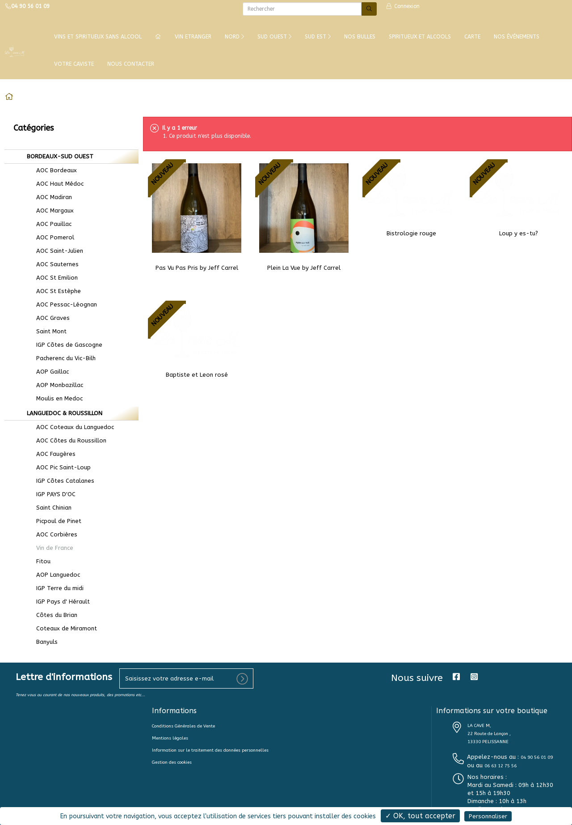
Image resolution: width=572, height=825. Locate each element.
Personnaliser (488, 816)
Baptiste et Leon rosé (197, 374)
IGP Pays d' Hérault (57, 601)
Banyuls (41, 641)
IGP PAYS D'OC (50, 494)
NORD (234, 37)
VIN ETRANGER (193, 37)
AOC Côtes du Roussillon (65, 440)
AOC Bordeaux (50, 170)
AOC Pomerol (49, 237)
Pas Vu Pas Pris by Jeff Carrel (197, 267)
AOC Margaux (49, 210)
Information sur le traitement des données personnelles (210, 750)
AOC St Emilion (51, 277)
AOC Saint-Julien (54, 250)
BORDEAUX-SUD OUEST (59, 156)
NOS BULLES (359, 37)
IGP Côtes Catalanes (59, 480)
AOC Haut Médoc (54, 183)
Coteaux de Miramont (61, 628)
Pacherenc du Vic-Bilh (60, 358)
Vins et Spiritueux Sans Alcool (98, 37)
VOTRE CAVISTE (74, 64)
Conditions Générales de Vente (183, 726)
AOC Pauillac (48, 224)
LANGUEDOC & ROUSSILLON (63, 413)
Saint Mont (45, 331)
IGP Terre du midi (54, 588)
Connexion (403, 6)
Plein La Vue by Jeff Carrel (304, 267)
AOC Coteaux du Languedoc (69, 427)
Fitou (37, 561)
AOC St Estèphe (52, 291)
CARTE (472, 37)
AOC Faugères (50, 454)
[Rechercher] (302, 9)
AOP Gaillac (46, 371)
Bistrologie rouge (411, 233)
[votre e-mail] (186, 678)
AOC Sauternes (51, 264)
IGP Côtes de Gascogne (63, 344)
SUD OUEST (274, 37)
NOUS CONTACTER (130, 64)
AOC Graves (47, 318)
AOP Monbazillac (54, 385)
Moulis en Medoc (53, 398)
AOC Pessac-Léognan (61, 304)
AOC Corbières (51, 534)
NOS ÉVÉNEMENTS (516, 37)
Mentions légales (170, 738)
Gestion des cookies (172, 762)
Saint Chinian (48, 507)
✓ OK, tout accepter (420, 816)
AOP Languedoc (52, 574)
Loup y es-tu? (518, 233)
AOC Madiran (48, 197)
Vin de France (49, 547)
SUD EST (318, 37)
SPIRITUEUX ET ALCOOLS (420, 37)
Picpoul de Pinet (53, 521)
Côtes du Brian (51, 615)
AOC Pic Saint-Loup (57, 467)
